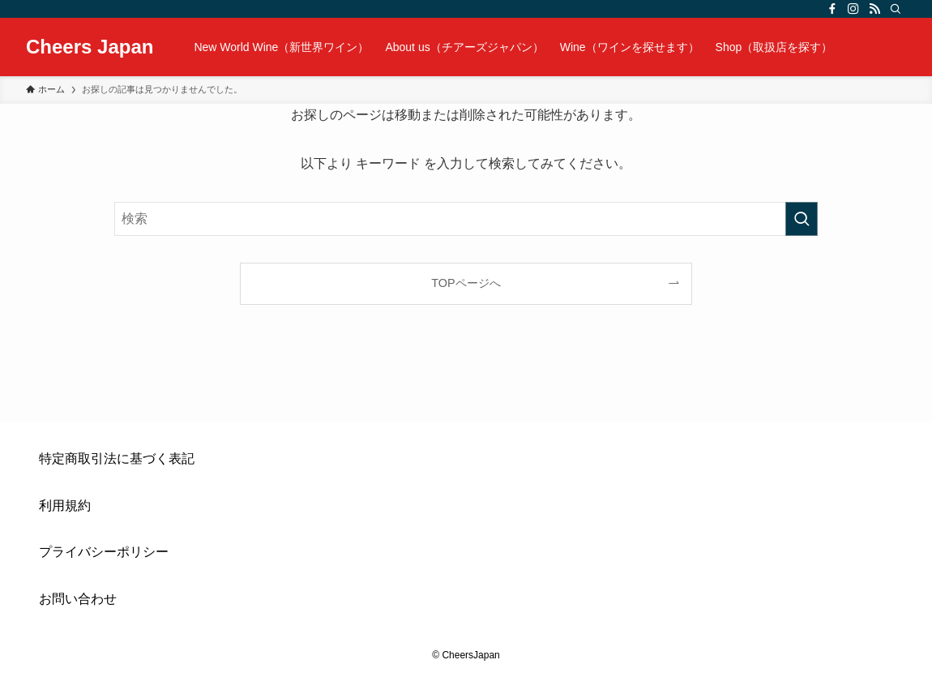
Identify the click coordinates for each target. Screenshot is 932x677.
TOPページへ (465, 282)
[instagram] (853, 9)
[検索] (895, 9)
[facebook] (832, 9)
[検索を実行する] (801, 219)
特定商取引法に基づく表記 (117, 458)
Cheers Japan (89, 47)
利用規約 (65, 505)
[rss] (874, 9)
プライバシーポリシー (104, 552)
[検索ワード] (466, 219)
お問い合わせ (78, 599)
